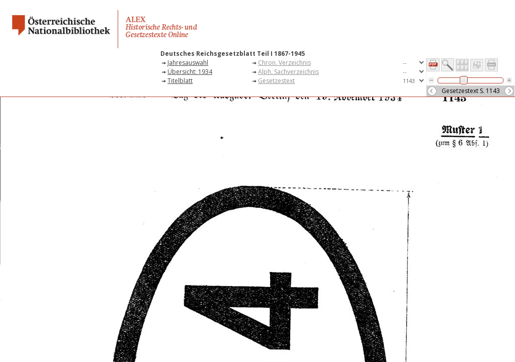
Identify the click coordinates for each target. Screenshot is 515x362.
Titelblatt (180, 80)
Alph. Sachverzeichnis (288, 71)
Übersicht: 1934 (189, 71)
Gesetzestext (276, 80)
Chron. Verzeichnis (284, 62)
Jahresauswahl (187, 62)
